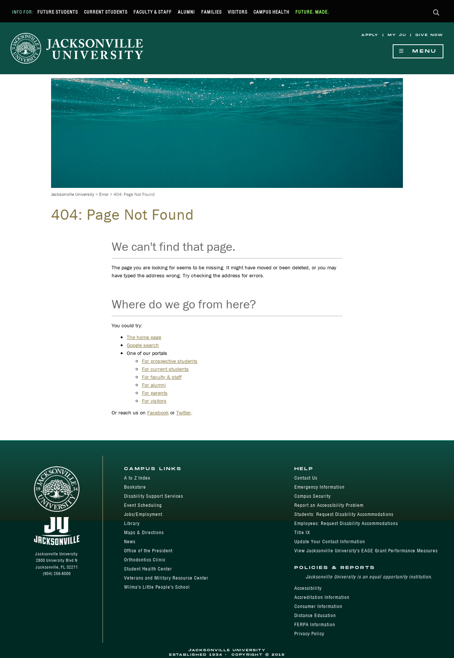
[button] (436, 13)
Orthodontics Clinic (144, 559)
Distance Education (315, 615)
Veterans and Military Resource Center (166, 578)
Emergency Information (319, 487)
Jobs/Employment (143, 514)
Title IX (302, 532)
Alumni (186, 12)
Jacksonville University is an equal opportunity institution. (369, 577)
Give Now (429, 35)
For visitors (154, 400)
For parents (155, 392)
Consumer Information (318, 606)
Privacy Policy (309, 633)
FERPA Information (314, 624)
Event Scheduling (143, 505)
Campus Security (312, 496)
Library (132, 523)
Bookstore (135, 487)
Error (104, 194)
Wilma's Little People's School (157, 587)
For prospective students (169, 361)
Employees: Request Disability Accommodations (346, 523)
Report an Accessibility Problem (329, 505)
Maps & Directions (144, 532)
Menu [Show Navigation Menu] (418, 51)
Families (211, 12)
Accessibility (308, 588)
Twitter (183, 412)
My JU (397, 35)
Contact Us (305, 478)
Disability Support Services (153, 496)
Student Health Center (148, 569)
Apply (370, 35)
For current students (165, 369)
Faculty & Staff (153, 12)
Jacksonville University (72, 194)
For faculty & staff (162, 377)
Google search (143, 345)
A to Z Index (137, 478)
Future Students (57, 12)
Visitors (237, 12)
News (129, 541)
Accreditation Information (322, 597)
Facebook (158, 412)
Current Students (105, 12)
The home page (144, 337)
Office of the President (148, 550)
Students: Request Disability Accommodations (343, 514)
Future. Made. (312, 12)
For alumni (154, 384)
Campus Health (271, 12)
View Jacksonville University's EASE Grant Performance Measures (366, 550)
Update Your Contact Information (329, 541)
